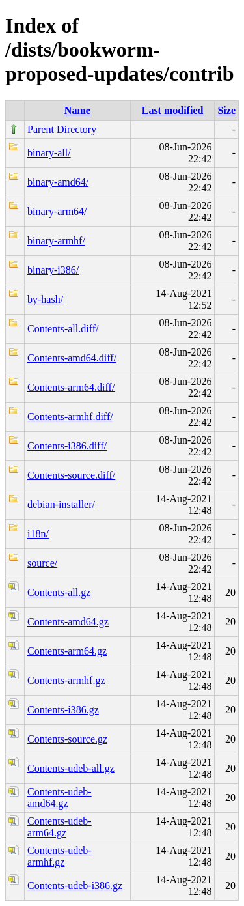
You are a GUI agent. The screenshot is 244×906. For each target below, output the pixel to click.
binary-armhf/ (56, 240)
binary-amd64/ (57, 182)
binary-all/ (49, 152)
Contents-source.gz (67, 738)
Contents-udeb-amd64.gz (59, 797)
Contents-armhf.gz (66, 680)
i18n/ (38, 533)
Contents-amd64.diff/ (71, 357)
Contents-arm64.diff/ (71, 387)
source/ (42, 563)
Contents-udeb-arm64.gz (59, 826)
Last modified (173, 110)
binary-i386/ (53, 270)
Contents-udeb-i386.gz (74, 885)
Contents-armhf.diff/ (70, 416)
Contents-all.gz (58, 592)
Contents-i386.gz (63, 709)
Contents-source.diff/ (71, 475)
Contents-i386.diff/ (67, 445)
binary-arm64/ (57, 211)
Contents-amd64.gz (68, 621)
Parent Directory (61, 129)
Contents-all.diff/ (62, 328)
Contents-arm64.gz (67, 651)
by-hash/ (45, 299)
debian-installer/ (61, 504)
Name (77, 110)
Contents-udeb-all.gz (71, 768)
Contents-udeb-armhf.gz (59, 856)
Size (226, 110)
